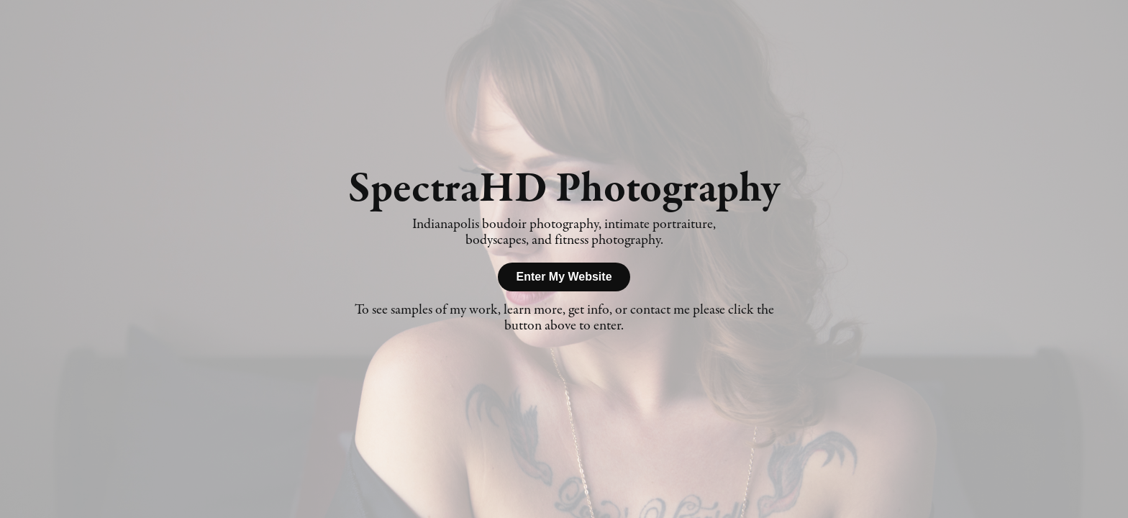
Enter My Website (563, 277)
